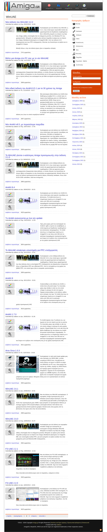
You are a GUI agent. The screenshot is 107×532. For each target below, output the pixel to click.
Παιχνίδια (79, 57)
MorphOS (59, 8)
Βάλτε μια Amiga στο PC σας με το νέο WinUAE (27, 58)
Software (10, 73)
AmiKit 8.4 (10, 187)
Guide (78, 27)
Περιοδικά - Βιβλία (81, 61)
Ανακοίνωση (79, 42)
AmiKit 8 (9, 278)
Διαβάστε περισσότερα (12, 52)
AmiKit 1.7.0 (10, 314)
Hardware (79, 31)
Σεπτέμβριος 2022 (77, 160)
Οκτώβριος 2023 (77, 153)
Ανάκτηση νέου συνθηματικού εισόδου (82, 87)
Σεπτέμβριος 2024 (77, 138)
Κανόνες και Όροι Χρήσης (58, 522)
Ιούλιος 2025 (76, 108)
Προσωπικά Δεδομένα (74, 522)
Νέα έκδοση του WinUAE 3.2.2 (19, 22)
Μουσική (78, 53)
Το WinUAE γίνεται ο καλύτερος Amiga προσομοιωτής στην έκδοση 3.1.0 (35, 156)
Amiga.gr (35, 522)
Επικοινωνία (85, 522)
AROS (77, 8)
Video (77, 38)
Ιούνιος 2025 (76, 112)
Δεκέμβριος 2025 (77, 101)
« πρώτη (8, 516)
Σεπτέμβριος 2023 (77, 156)
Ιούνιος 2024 (76, 149)
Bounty (78, 24)
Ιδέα (77, 50)
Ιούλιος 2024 (76, 145)
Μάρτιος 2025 (76, 119)
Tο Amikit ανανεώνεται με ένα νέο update (23, 218)
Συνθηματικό (77, 82)
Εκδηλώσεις (79, 46)
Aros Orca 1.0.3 (12, 350)
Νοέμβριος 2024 (77, 130)
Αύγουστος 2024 (77, 142)
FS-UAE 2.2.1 (11, 449)
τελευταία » (42, 516)
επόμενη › (34, 516)
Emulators (10, 30)
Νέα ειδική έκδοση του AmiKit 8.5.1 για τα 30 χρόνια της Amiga (33, 88)
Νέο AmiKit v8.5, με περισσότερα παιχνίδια (24, 124)
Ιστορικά (84, 8)
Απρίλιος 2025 (76, 115)
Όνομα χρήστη (78, 76)
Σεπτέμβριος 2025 (77, 104)
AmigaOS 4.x (49, 8)
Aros (10, 359)
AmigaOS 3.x (68, 8)
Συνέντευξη (79, 65)
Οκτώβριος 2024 (77, 134)
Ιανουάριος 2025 (77, 123)
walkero (59, 524)
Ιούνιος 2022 (76, 164)
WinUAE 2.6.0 (11, 419)
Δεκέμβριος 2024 (77, 127)
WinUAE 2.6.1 (11, 389)
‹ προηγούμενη (17, 516)
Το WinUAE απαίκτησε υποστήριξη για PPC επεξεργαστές (31, 250)
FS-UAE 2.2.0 (11, 483)
